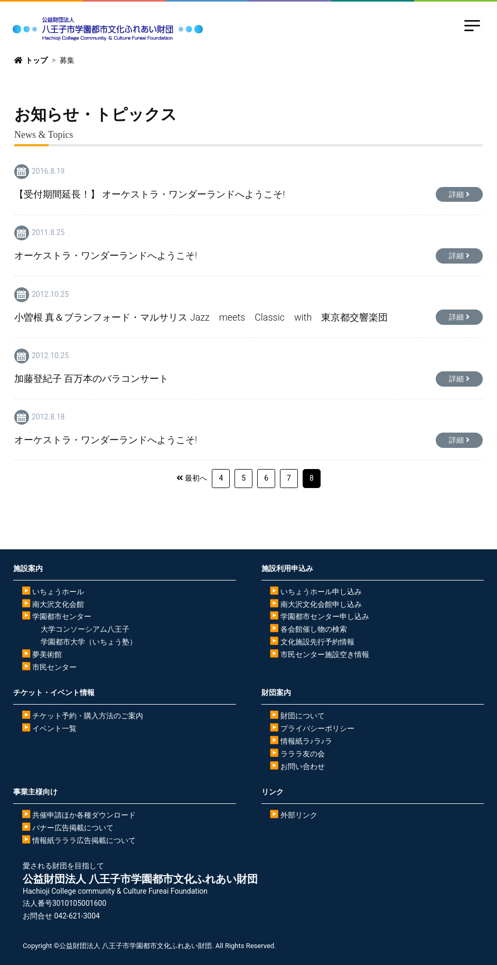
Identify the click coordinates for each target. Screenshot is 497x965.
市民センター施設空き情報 (324, 654)
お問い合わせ (302, 766)
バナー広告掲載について (73, 827)
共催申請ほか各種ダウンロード (84, 815)
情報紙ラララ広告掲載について (84, 840)
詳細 (456, 194)
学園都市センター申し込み (324, 616)
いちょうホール (58, 591)
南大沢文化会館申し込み (321, 604)
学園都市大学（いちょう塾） (89, 642)
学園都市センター (61, 616)
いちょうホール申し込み (321, 591)
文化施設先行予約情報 (317, 642)
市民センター (54, 667)
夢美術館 (47, 654)
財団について (302, 715)
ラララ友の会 (302, 753)
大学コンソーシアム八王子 (85, 629)
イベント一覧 (54, 728)
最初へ (196, 478)
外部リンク (298, 815)
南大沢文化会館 (58, 604)
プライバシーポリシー (317, 728)
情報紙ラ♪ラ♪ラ (306, 741)
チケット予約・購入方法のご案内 (87, 715)
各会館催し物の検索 (313, 629)
